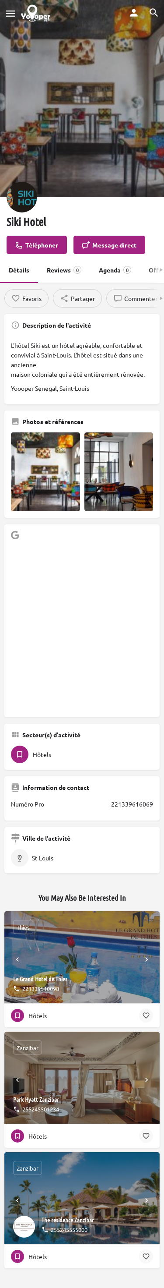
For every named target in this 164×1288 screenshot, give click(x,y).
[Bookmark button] (146, 1015)
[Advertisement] (82, 628)
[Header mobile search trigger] (154, 12)
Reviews (64, 270)
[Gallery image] (45, 471)
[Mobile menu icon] (10, 13)
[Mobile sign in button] (134, 12)
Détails (19, 270)
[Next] (146, 959)
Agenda (115, 270)
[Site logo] (36, 13)
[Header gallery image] (82, 98)
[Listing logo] (22, 197)
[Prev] (17, 959)
